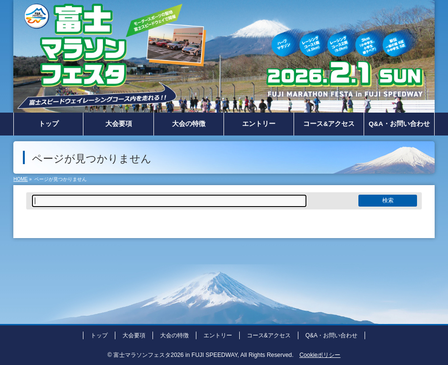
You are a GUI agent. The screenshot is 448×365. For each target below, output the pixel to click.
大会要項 (133, 335)
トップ (99, 335)
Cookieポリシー (319, 355)
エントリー (218, 335)
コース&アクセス (269, 335)
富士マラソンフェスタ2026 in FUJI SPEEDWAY (175, 355)
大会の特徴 (174, 335)
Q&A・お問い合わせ (331, 335)
